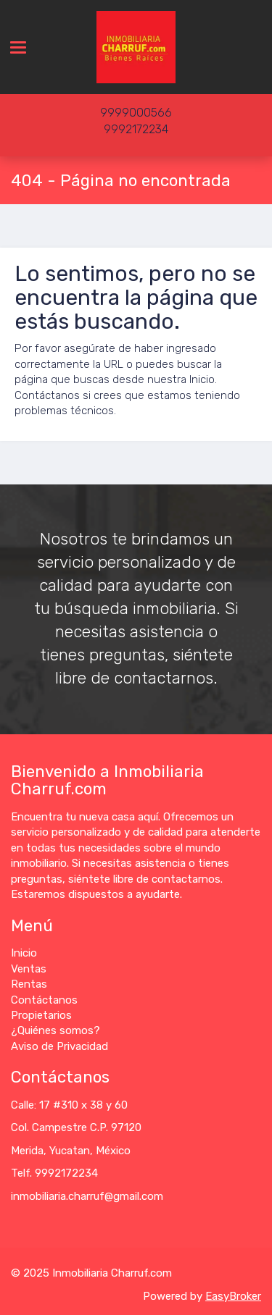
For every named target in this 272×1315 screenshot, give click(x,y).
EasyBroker (233, 1296)
